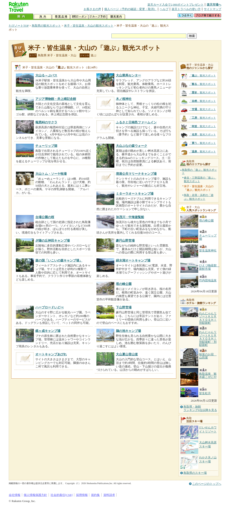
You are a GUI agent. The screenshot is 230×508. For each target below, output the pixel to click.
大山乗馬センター (128, 75)
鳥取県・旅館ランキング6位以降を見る (200, 408)
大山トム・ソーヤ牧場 (51, 173)
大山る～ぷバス (46, 75)
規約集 (95, 495)
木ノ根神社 (124, 99)
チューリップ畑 (46, 146)
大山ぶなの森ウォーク (131, 146)
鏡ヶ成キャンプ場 (47, 331)
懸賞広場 (61, 16)
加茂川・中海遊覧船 (130, 217)
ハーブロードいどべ (49, 307)
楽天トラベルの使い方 (186, 9)
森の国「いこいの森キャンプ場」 (58, 260)
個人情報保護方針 (35, 495)
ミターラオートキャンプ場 (134, 193)
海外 (43, 16)
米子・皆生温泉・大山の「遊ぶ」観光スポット (94, 47)
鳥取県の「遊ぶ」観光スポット (199, 172)
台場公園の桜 (44, 217)
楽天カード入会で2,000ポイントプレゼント (175, 4)
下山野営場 (124, 307)
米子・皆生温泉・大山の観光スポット (88, 25)
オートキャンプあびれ (51, 354)
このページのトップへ (206, 483)
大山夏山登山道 (127, 354)
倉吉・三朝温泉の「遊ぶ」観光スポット (200, 179)
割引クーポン (79, 16)
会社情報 (14, 495)
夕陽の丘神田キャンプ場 (52, 240)
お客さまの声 (92, 9)
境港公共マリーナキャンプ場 (136, 173)
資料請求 (109, 495)
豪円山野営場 (125, 240)
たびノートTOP (19, 25)
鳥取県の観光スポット (46, 25)
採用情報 (82, 495)
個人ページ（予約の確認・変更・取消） (130, 9)
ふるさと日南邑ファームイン (136, 122)
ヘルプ (164, 9)
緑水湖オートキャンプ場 (133, 260)
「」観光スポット (202, 75)
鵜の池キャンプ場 (128, 331)
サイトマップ (212, 9)
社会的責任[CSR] (62, 495)
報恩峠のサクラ (46, 122)
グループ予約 (98, 16)
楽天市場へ (214, 4)
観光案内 (116, 16)
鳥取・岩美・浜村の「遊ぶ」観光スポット (198, 197)
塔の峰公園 (124, 284)
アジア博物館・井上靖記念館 (55, 99)
